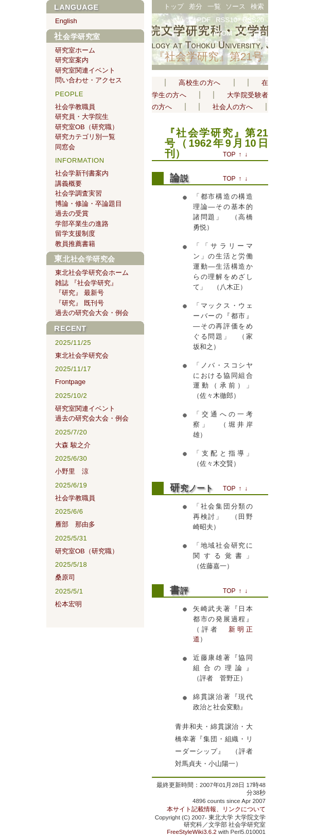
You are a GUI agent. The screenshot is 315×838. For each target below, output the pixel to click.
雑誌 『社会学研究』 (86, 283)
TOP (229, 154)
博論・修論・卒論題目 (88, 203)
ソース (235, 6)
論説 (179, 178)
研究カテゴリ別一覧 (85, 137)
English (66, 21)
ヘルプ (182, 20)
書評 (179, 590)
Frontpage (70, 382)
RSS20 (253, 20)
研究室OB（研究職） (86, 127)
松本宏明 (68, 604)
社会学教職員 (75, 107)
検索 (257, 6)
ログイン (250, 33)
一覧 (214, 6)
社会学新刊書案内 (82, 173)
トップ (174, 6)
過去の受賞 (72, 213)
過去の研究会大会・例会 (92, 313)
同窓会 (65, 147)
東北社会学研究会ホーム (92, 272)
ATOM (222, 33)
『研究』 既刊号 (79, 303)
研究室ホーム (75, 50)
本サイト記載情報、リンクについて (216, 809)
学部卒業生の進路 (82, 224)
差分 (195, 6)
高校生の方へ (200, 82)
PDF (204, 20)
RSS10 (226, 20)
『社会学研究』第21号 (208, 56)
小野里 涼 (72, 471)
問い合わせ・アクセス (88, 80)
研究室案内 (72, 60)
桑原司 (65, 577)
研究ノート (191, 488)
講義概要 (68, 183)
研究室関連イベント (85, 70)
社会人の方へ (233, 107)
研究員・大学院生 (82, 116)
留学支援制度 (75, 233)
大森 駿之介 (73, 445)
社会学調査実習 (78, 193)
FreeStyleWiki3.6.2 (192, 832)
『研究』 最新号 (79, 292)
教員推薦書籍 (75, 244)
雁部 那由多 (75, 524)
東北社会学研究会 (84, 259)
